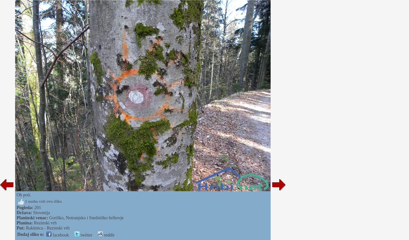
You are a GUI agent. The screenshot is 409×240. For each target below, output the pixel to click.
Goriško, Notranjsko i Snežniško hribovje (86, 217)
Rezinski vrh (45, 223)
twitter (83, 235)
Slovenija (41, 212)
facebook (57, 235)
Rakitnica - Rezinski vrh (47, 228)
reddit (106, 235)
